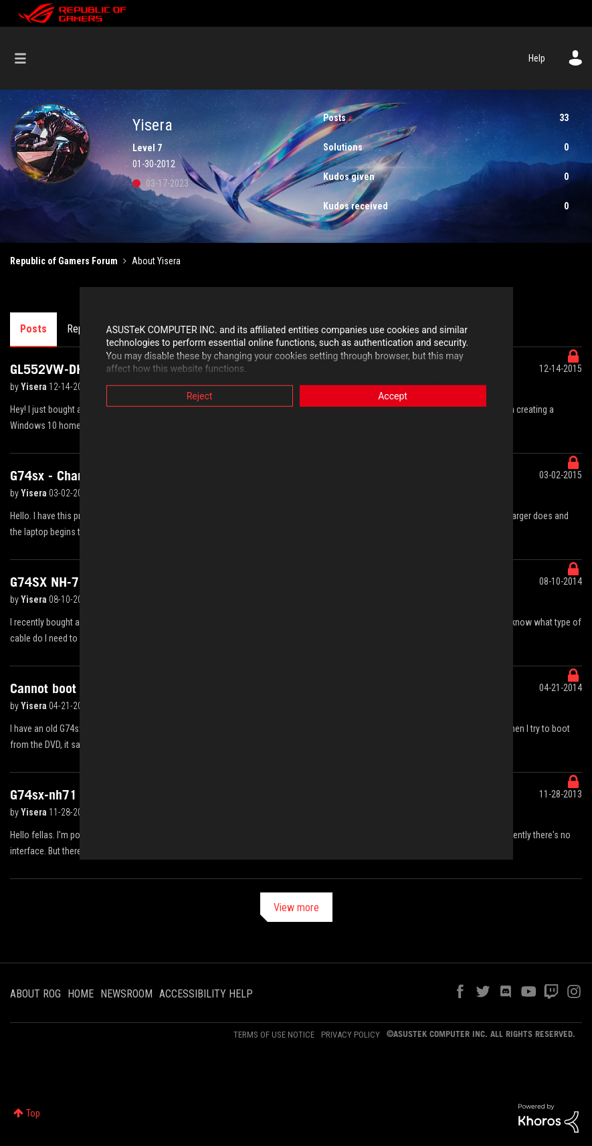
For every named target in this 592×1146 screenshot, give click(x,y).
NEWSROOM (126, 993)
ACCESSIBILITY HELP (206, 993)
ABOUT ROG (35, 993)
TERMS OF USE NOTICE (273, 1035)
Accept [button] (392, 395)
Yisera (35, 386)
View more (296, 907)
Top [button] (33, 1113)
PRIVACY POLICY (350, 1035)
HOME (81, 993)
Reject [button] (200, 395)
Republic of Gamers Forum (64, 261)
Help (536, 58)
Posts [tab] (33, 328)
